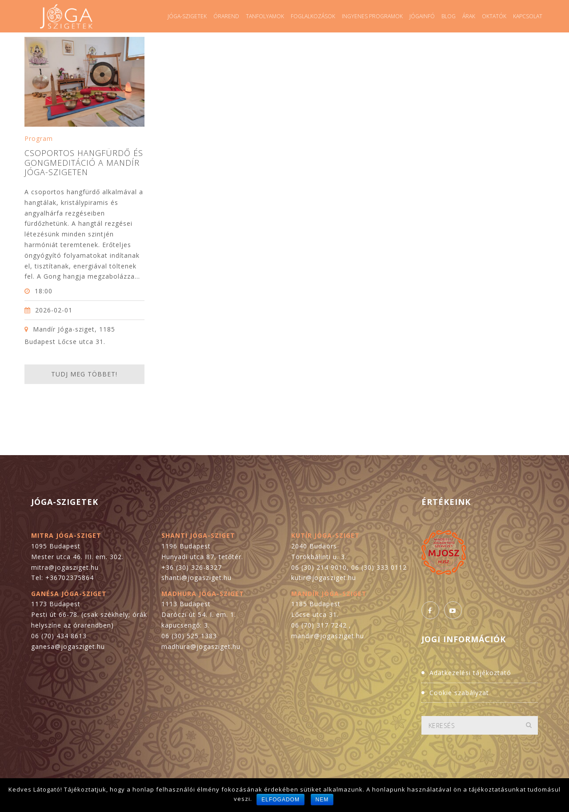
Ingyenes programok (372, 16)
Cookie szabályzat (459, 692)
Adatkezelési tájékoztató (470, 672)
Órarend (226, 16)
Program (38, 138)
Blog (448, 16)
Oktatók (494, 16)
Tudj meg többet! (84, 374)
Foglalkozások (313, 16)
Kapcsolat (527, 16)
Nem (322, 799)
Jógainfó (422, 16)
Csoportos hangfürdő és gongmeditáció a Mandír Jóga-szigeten (83, 162)
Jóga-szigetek (187, 16)
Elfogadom (280, 799)
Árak (468, 16)
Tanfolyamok (265, 16)
